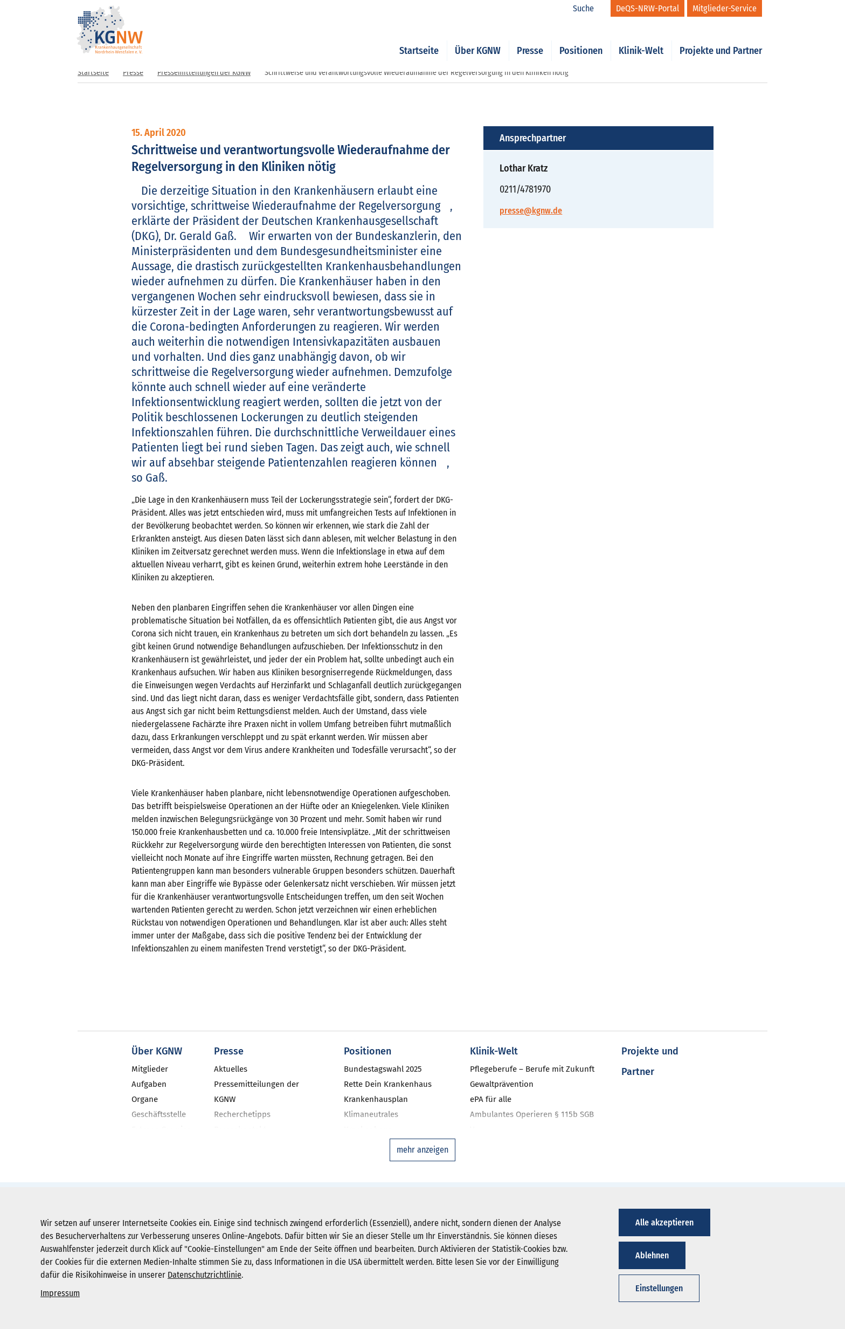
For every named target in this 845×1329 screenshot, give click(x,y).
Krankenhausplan (376, 1099)
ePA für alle (490, 1099)
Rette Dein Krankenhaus (388, 1084)
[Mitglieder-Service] (724, 8)
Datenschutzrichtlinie (204, 1275)
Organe (144, 1099)
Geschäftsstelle (158, 1114)
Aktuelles (230, 1069)
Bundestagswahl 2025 (383, 1069)
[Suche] (589, 8)
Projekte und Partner (721, 39)
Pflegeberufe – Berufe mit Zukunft (532, 1069)
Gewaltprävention (502, 1084)
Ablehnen (652, 1255)
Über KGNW (478, 39)
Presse (530, 39)
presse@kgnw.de (531, 210)
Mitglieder (149, 1069)
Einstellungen (659, 1288)
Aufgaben (149, 1084)
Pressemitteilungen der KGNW (204, 72)
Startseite (419, 39)
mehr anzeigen (422, 1150)
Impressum (60, 1293)
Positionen (580, 39)
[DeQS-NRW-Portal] (647, 8)
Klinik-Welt (641, 39)
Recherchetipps (242, 1114)
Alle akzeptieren (664, 1222)
